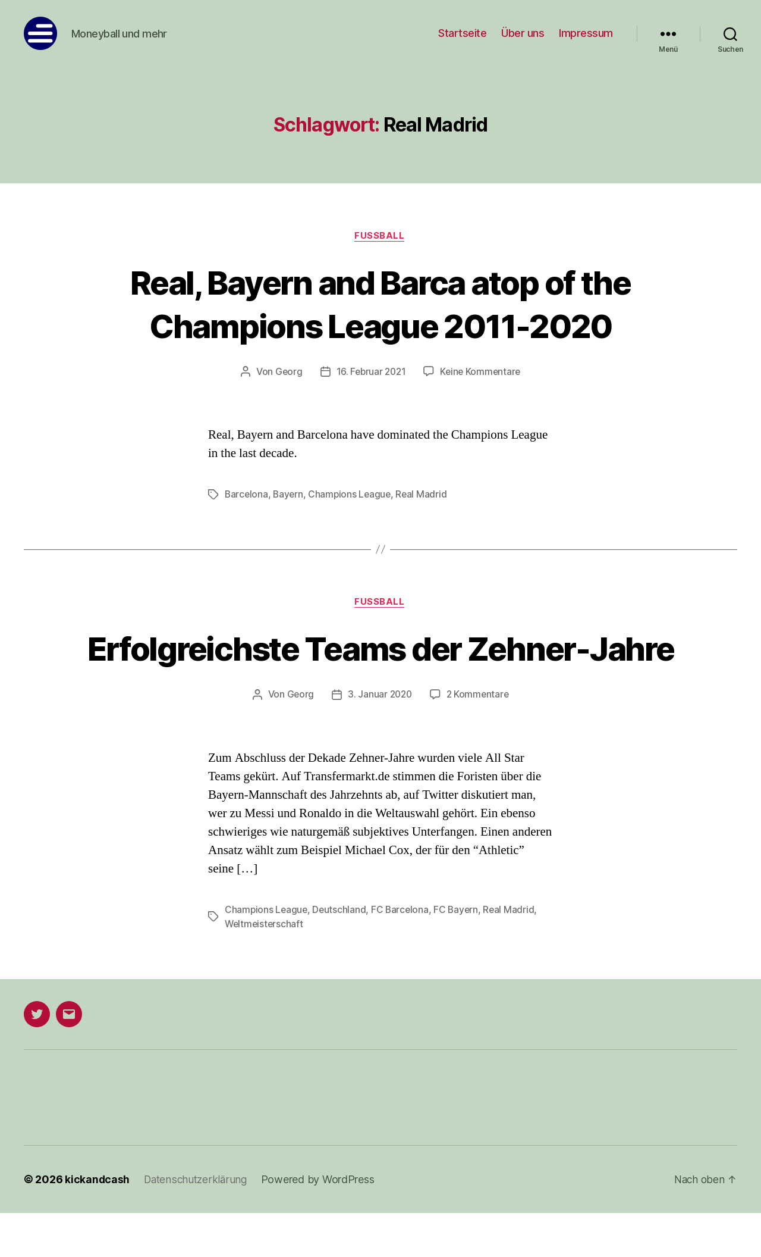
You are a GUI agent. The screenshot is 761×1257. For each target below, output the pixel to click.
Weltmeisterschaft (265, 968)
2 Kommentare (479, 739)
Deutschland (341, 954)
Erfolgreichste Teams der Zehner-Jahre (380, 670)
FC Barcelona (402, 954)
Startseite (462, 33)
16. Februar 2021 (370, 373)
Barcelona (247, 495)
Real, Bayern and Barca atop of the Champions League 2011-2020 (380, 303)
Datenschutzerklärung (197, 1223)
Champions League (352, 495)
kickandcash (97, 1223)
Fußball (380, 236)
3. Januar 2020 (379, 739)
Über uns (522, 33)
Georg (286, 373)
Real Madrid (425, 495)
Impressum (586, 33)
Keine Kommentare (482, 373)
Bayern (289, 495)
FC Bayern (460, 954)
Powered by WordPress (322, 1223)
